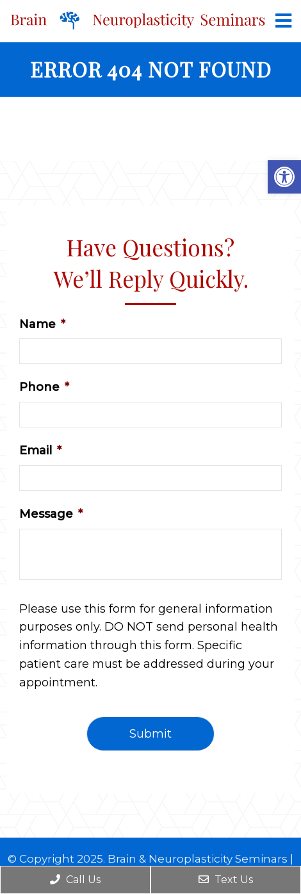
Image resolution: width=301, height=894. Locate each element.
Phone (44, 387)
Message (51, 514)
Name (42, 324)
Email (40, 450)
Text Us (226, 879)
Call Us (75, 879)
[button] (284, 177)
